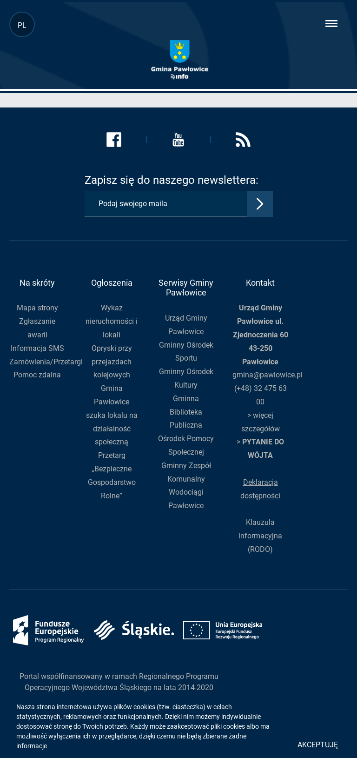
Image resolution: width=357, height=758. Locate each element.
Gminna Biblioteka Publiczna (186, 412)
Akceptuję (318, 744)
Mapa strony (37, 307)
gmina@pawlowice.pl (267, 374)
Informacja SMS (37, 348)
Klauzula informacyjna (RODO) (260, 536)
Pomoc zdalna (37, 374)
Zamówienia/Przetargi (46, 361)
